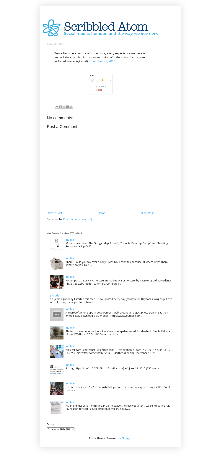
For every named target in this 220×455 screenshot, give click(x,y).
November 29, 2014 (102, 61)
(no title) (71, 239)
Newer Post (55, 213)
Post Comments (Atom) (77, 219)
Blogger (126, 438)
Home (101, 213)
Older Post (147, 213)
